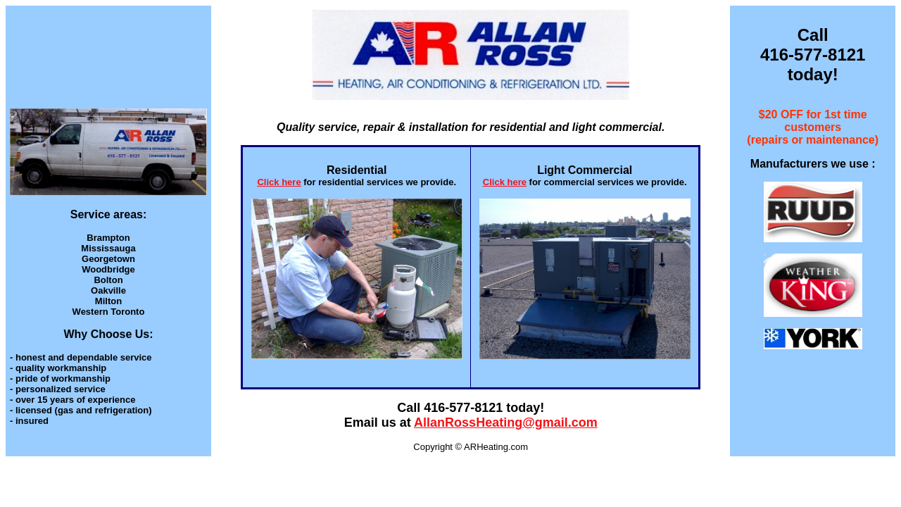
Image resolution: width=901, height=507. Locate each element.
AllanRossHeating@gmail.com (506, 422)
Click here (279, 182)
